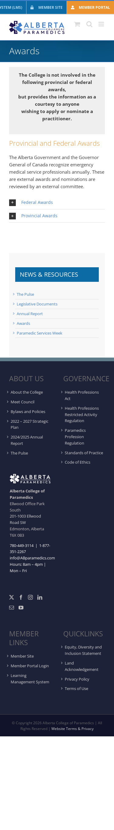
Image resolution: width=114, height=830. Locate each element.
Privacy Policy (77, 679)
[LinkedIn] (39, 597)
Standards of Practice (84, 452)
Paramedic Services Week (39, 333)
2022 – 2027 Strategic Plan (29, 424)
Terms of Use (76, 688)
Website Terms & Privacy (72, 728)
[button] (57, 202)
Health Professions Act (82, 395)
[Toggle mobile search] (89, 24)
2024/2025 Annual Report (27, 440)
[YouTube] (21, 607)
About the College (27, 392)
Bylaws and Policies (28, 411)
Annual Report (30, 313)
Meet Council (22, 402)
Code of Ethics (77, 462)
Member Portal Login (30, 665)
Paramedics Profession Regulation (75, 437)
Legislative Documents (37, 304)
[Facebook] (21, 597)
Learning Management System (30, 679)
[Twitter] (11, 597)
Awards (23, 323)
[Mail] (11, 607)
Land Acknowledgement (81, 666)
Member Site (22, 656)
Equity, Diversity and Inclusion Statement (83, 650)
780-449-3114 (21, 545)
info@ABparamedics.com (32, 558)
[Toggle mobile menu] (101, 24)
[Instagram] (30, 597)
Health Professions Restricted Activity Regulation (82, 414)
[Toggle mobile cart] (77, 24)
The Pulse (25, 294)
